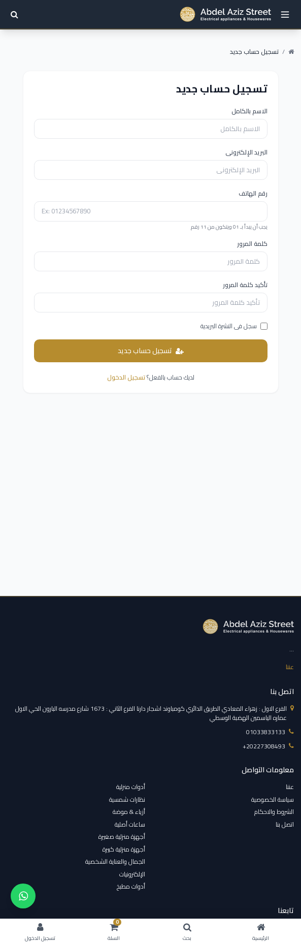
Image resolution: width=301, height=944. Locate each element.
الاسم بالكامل (249, 111)
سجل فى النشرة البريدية (233, 326)
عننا (290, 667)
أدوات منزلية (130, 787)
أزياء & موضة (129, 811)
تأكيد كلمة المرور (245, 285)
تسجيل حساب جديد (151, 350)
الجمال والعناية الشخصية (115, 861)
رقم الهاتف (253, 193)
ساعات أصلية (130, 824)
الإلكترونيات (132, 874)
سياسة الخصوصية (272, 799)
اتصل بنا (285, 824)
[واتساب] (23, 896)
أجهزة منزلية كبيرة (124, 849)
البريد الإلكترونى (246, 152)
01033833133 (270, 732)
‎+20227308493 (268, 746)
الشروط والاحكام (274, 811)
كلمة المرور (252, 243)
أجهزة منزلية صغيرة (121, 836)
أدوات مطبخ (131, 886)
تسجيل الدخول (126, 377)
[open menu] (285, 14)
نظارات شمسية (127, 799)
